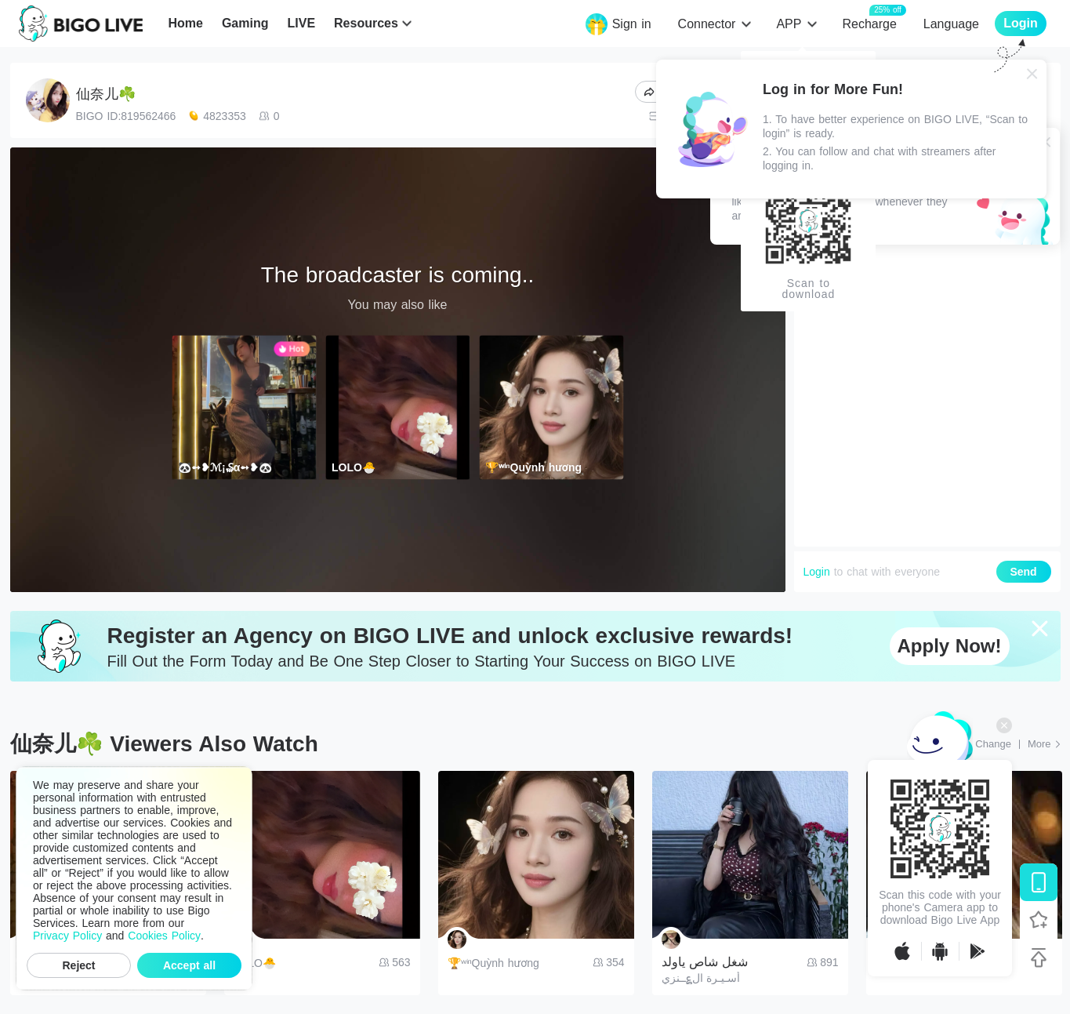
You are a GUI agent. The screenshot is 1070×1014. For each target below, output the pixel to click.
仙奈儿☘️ (106, 94)
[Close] (1032, 74)
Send (1023, 571)
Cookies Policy (164, 935)
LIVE (301, 23)
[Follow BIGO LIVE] (1038, 920)
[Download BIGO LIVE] (1038, 882)
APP (788, 24)
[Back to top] (1038, 957)
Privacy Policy (67, 935)
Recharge (869, 23)
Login (816, 571)
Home (185, 23)
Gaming (245, 23)
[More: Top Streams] (1044, 744)
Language (951, 24)
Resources (366, 23)
